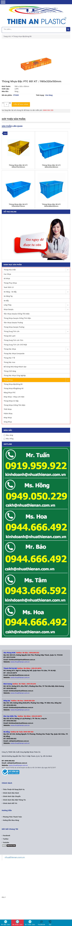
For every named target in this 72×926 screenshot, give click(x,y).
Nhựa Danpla (37, 309)
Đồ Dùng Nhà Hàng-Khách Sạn (15, 367)
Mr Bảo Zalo (5, 922)
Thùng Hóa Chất (37, 270)
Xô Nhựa (7, 278)
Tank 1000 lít (9, 287)
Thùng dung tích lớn (37, 331)
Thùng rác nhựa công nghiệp (15, 375)
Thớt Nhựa (7, 409)
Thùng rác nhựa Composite (14, 353)
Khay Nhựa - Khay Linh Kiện (14, 397)
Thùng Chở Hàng (10, 371)
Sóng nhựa (8, 422)
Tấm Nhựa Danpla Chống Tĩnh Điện (17, 314)
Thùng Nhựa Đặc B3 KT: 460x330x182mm (51, 166)
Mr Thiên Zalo (30, 922)
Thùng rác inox (9, 362)
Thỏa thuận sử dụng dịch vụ (13, 789)
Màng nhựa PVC (9, 392)
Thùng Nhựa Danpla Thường (14, 327)
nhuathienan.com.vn (15, 857)
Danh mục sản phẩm (13, 265)
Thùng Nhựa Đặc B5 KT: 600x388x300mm (51, 205)
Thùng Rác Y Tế (9, 358)
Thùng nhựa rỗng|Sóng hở (13, 388)
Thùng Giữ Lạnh (9, 336)
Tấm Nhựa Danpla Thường (13, 322)
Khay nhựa (8, 417)
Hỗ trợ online (10, 212)
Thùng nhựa (37, 380)
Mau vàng (8, 435)
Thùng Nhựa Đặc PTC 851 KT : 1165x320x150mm (31, 81)
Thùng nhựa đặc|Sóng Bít (13, 384)
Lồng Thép (37, 305)
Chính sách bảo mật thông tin (14, 800)
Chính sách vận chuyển (11, 796)
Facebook (41, 922)
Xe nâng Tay (8, 296)
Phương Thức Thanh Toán (12, 817)
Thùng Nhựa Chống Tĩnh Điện (14, 405)
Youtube (6, 842)
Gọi (50, 922)
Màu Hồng (8, 439)
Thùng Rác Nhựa (37, 349)
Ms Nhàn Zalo (17, 922)
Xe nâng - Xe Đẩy (37, 292)
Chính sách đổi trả (10, 803)
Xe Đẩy (6, 300)
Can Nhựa (7, 274)
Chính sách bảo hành (11, 793)
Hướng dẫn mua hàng (11, 820)
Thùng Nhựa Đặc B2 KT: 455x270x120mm (18, 166)
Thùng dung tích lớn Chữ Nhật (15, 345)
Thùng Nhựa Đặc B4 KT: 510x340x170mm (18, 205)
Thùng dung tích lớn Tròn (13, 340)
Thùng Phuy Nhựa (10, 283)
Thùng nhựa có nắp (11, 401)
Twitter (6, 839)
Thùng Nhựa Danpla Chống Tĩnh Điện (17, 318)
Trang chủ (7, 36)
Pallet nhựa (8, 413)
